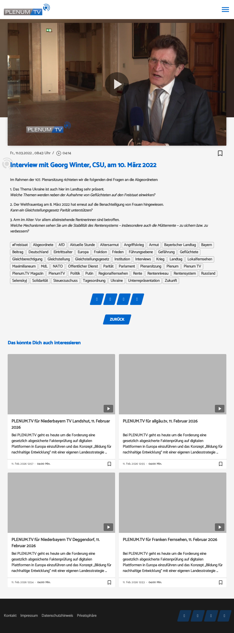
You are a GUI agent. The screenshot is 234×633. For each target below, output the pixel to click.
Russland (208, 274)
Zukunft (171, 281)
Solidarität (40, 281)
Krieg (160, 259)
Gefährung (166, 252)
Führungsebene (141, 252)
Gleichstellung (59, 259)
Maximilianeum (24, 266)
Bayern (206, 245)
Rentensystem (185, 274)
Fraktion (100, 252)
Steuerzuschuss (65, 281)
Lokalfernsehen (199, 259)
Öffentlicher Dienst (83, 266)
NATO (58, 266)
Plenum (172, 266)
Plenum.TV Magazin (27, 274)
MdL (44, 266)
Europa (83, 252)
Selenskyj (19, 281)
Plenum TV (192, 266)
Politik (75, 274)
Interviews (143, 259)
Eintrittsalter (62, 252)
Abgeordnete (43, 245)
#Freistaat (20, 245)
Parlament (127, 266)
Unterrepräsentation (144, 281)
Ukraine (117, 281)
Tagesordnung (94, 281)
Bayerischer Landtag (180, 245)
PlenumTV (56, 274)
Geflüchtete (189, 252)
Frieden (117, 252)
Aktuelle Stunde (82, 245)
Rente (137, 274)
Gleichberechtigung (27, 259)
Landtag (176, 259)
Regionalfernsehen (113, 274)
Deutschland (38, 252)
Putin (89, 274)
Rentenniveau (157, 274)
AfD (61, 245)
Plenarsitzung (150, 266)
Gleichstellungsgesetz (92, 259)
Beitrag (17, 252)
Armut (154, 245)
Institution (122, 259)
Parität (108, 266)
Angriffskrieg (134, 245)
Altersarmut (109, 245)
